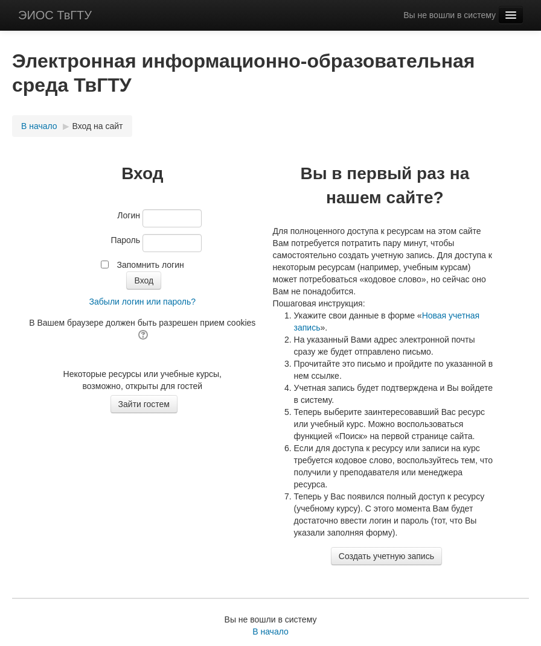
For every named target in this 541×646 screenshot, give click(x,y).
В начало (39, 126)
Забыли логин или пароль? (142, 301)
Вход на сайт (97, 126)
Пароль (125, 240)
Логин (128, 215)
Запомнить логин (150, 265)
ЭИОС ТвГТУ (55, 15)
